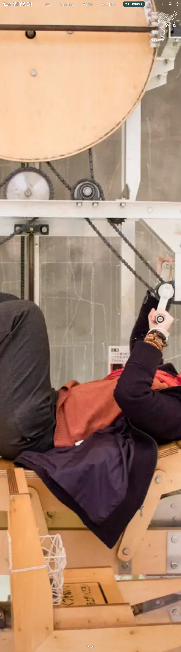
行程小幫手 (109, 4)
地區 (47, 4)
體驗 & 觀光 (66, 4)
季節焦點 (88, 4)
